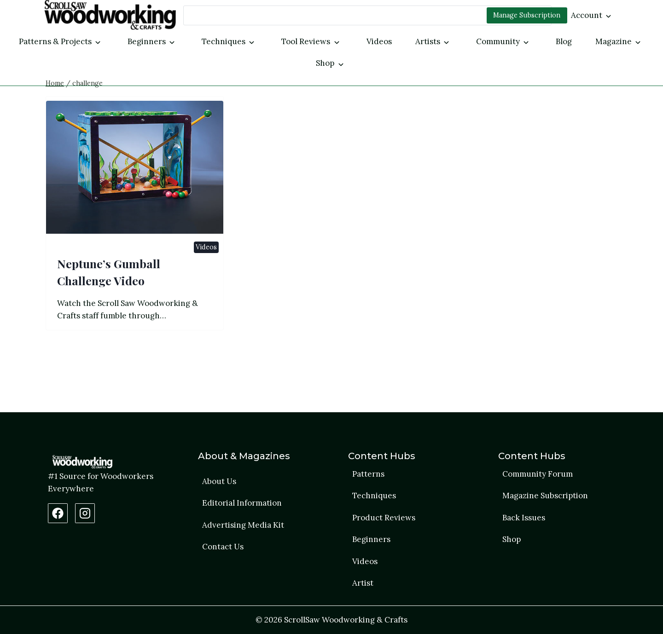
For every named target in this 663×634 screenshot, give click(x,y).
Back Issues (523, 518)
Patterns (368, 474)
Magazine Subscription (545, 495)
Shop (325, 63)
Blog (564, 41)
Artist (362, 583)
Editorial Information (242, 503)
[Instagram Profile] (85, 513)
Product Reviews (383, 518)
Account (586, 15)
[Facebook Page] (58, 513)
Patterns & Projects (55, 41)
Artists (427, 41)
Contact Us (223, 547)
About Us (219, 481)
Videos (379, 41)
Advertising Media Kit (243, 525)
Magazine (613, 41)
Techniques (223, 41)
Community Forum (537, 474)
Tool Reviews (305, 41)
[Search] (367, 15)
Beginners (147, 41)
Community (498, 41)
